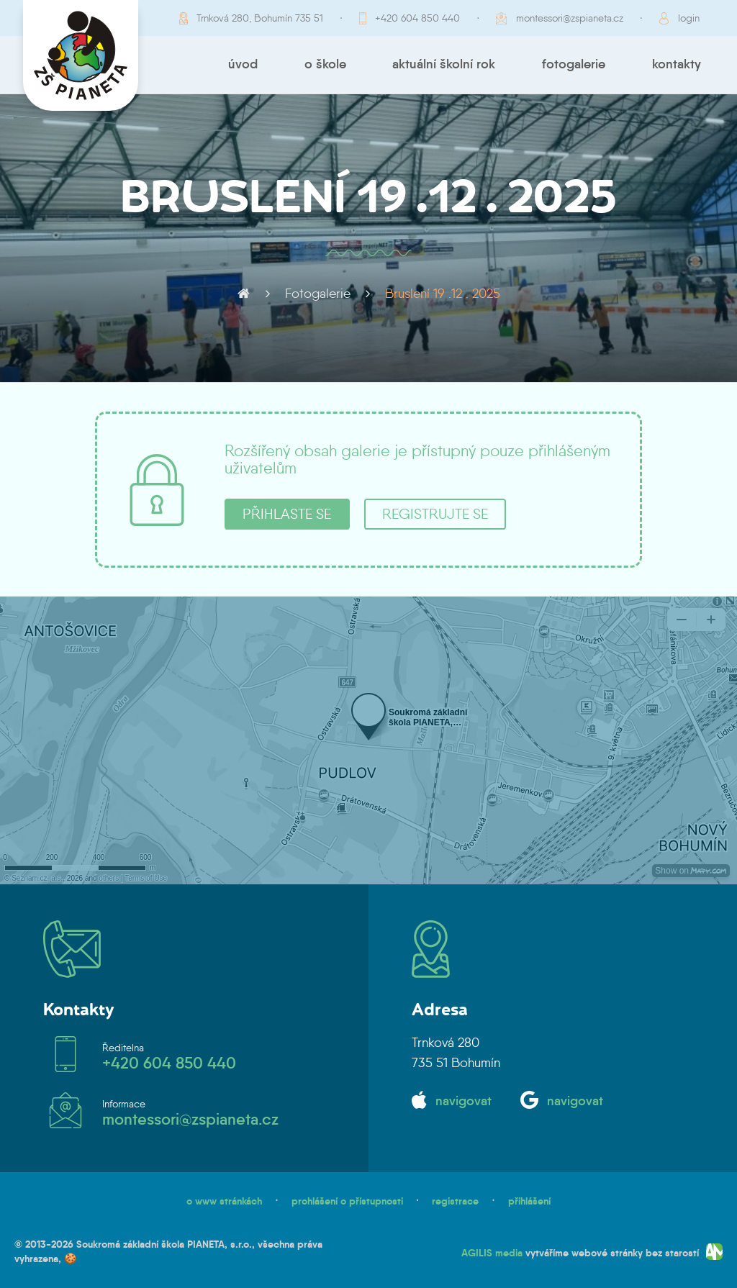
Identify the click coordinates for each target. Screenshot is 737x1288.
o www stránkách (224, 1200)
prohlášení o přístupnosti (347, 1200)
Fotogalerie (573, 64)
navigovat (463, 1101)
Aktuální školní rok (443, 64)
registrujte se (435, 513)
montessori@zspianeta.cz (569, 18)
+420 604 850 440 (417, 18)
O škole (325, 64)
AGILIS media (492, 1252)
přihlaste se (287, 513)
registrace (455, 1200)
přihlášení (529, 1200)
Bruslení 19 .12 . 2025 (442, 293)
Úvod (243, 64)
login (689, 18)
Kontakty (676, 64)
